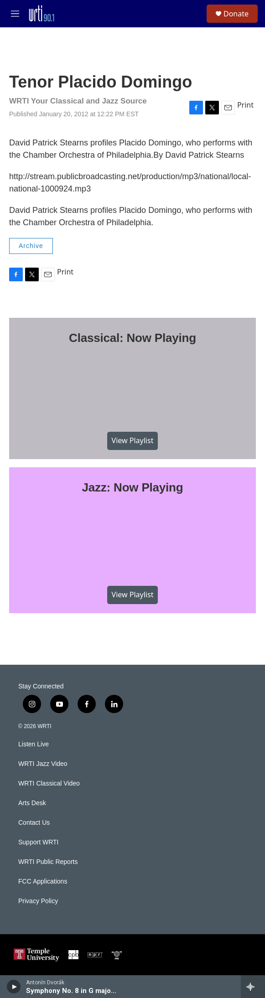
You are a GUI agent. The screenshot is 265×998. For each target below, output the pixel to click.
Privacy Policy (38, 901)
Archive (31, 245)
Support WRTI (38, 842)
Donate (236, 14)
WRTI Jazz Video (43, 763)
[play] (14, 986)
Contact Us (34, 822)
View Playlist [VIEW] (133, 440)
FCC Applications (42, 881)
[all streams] (253, 986)
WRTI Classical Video (49, 783)
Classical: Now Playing (132, 338)
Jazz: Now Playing (132, 487)
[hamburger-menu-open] (15, 14)
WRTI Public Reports (48, 861)
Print (245, 105)
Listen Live (33, 744)
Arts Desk (32, 803)
